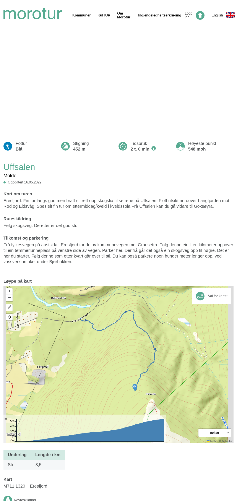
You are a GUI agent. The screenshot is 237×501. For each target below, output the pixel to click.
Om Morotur (123, 15)
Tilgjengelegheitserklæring (159, 15)
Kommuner (81, 15)
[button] (134, 387)
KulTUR (103, 15)
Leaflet (212, 441)
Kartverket (227, 441)
